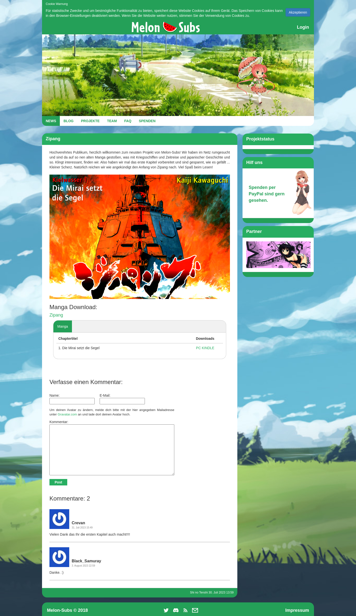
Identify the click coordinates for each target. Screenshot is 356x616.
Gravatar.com (67, 414)
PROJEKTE (90, 121)
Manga (62, 326)
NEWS (51, 121)
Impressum (297, 610)
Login (303, 27)
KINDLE (208, 348)
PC (198, 348)
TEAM (112, 121)
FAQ (128, 121)
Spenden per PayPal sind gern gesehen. (267, 194)
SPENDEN (147, 121)
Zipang (56, 315)
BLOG (68, 121)
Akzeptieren (298, 12)
